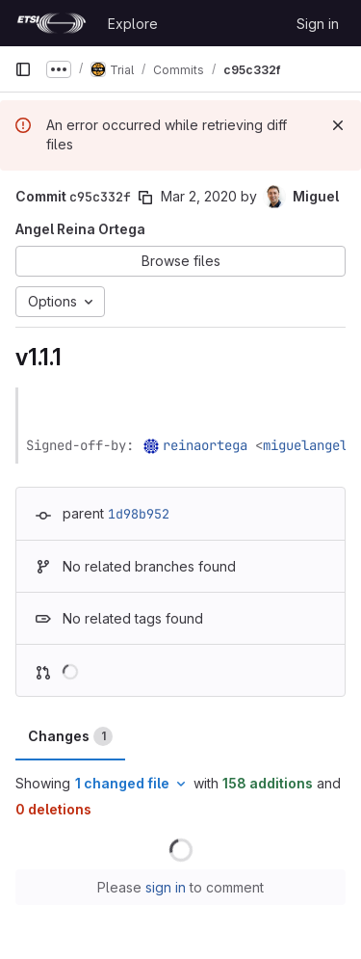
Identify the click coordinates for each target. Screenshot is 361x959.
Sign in (318, 23)
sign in (165, 887)
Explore (133, 23)
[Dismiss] (337, 125)
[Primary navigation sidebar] (23, 69)
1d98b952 (138, 513)
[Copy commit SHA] (145, 197)
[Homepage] (51, 23)
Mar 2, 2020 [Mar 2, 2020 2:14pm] (199, 196)
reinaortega (205, 445)
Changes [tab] (70, 736)
